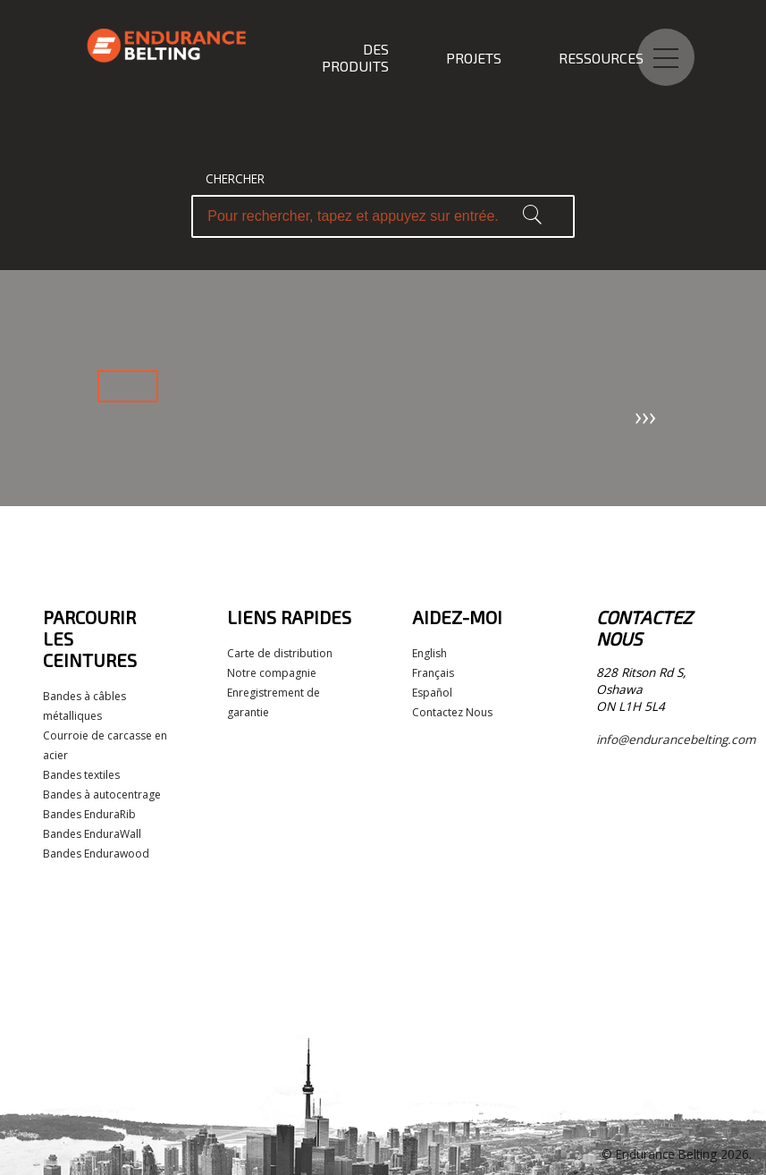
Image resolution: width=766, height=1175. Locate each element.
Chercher (235, 178)
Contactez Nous (452, 712)
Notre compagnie (271, 672)
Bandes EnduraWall (92, 833)
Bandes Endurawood (96, 853)
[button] (532, 216)
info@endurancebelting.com (676, 739)
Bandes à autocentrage (102, 794)
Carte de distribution (279, 653)
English (429, 653)
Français (433, 672)
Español (432, 692)
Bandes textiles (81, 774)
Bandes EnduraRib (89, 814)
